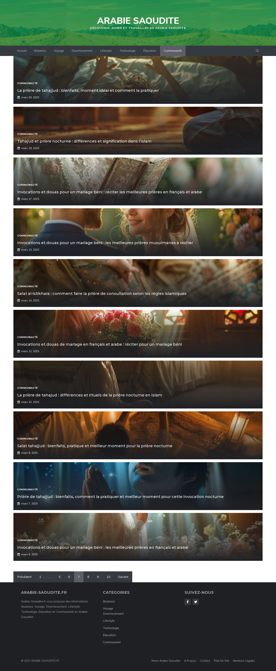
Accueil (21, 50)
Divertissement (82, 50)
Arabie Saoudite (138, 20)
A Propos (190, 660)
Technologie (127, 50)
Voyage (59, 50)
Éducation (149, 50)
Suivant (123, 577)
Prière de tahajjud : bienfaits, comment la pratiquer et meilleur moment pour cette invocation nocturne (120, 496)
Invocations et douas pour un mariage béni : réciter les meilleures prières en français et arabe (109, 192)
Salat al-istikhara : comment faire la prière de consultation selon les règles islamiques (101, 293)
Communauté (173, 50)
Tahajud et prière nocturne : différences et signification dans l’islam (84, 141)
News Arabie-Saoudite (166, 660)
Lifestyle (106, 50)
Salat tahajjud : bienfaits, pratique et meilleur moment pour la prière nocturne (94, 446)
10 (108, 577)
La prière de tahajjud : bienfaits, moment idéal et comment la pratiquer (88, 90)
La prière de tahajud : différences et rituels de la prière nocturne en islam (89, 395)
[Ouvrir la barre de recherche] (257, 51)
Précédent (24, 577)
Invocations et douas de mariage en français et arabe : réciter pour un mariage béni (99, 344)
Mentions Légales (244, 660)
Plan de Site (221, 660)
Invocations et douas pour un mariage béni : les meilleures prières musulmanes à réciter (105, 242)
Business (40, 50)
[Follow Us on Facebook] (188, 602)
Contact (205, 660)
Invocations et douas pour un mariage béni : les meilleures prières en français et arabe (102, 547)
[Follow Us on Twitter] (196, 602)
